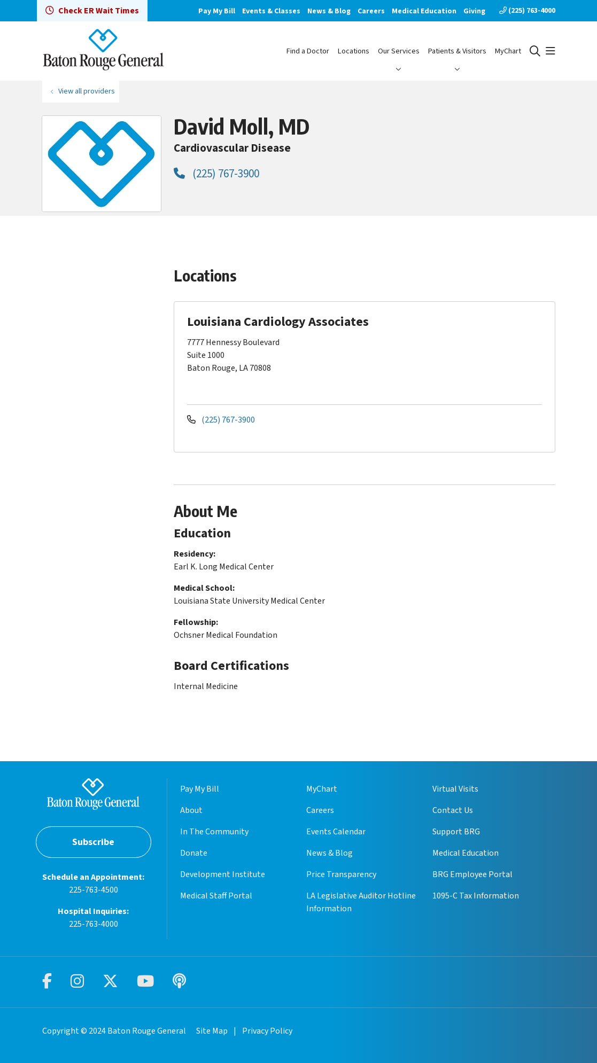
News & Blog (329, 11)
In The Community (214, 832)
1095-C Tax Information (475, 896)
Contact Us (452, 810)
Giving (474, 11)
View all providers (86, 91)
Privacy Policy (267, 1031)
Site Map (212, 1031)
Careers (371, 11)
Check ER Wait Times (92, 11)
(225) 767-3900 (216, 174)
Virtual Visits (455, 789)
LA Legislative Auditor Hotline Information (361, 902)
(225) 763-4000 (527, 10)
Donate (193, 853)
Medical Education (424, 11)
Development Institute (222, 874)
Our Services (399, 51)
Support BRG (456, 832)
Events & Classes (271, 11)
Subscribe (93, 842)
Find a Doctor (307, 51)
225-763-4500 (93, 890)
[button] (550, 51)
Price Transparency (341, 874)
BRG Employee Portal (472, 874)
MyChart (508, 51)
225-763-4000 (93, 924)
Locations (353, 51)
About (191, 810)
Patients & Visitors (457, 51)
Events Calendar (336, 832)
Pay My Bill (216, 11)
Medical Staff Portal (216, 896)
